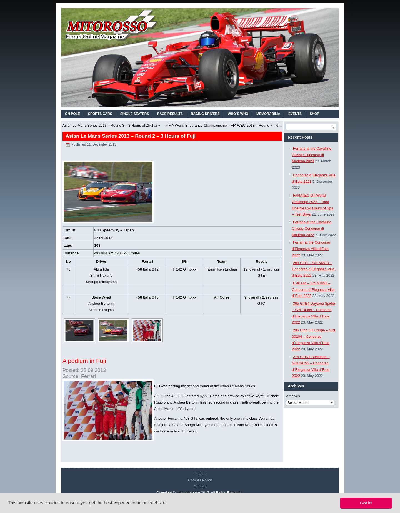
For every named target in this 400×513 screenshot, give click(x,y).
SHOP (314, 114)
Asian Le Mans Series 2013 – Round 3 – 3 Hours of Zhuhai (109, 125)
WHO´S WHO (238, 114)
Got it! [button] (366, 503)
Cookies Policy (200, 480)
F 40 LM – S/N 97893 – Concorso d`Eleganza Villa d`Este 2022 (313, 289)
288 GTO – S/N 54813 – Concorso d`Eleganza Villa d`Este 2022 (313, 269)
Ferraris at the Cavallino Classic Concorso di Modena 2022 (311, 228)
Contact (200, 486)
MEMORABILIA (268, 114)
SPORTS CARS (100, 114)
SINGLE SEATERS (134, 114)
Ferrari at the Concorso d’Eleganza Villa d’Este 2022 (311, 248)
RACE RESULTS (170, 114)
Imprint (200, 474)
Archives (293, 396)
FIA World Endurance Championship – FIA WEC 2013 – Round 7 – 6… (225, 125)
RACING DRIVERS (205, 114)
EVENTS (295, 114)
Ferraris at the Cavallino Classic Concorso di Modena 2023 (311, 154)
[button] (168, 503)
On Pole (72, 114)
